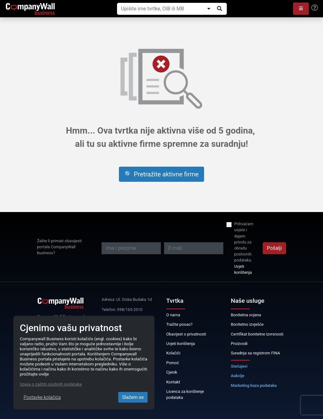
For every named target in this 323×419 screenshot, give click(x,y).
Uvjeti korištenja (243, 269)
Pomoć (172, 362)
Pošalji (274, 248)
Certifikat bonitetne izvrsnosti (257, 334)
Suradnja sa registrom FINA (255, 353)
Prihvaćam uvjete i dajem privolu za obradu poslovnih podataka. (243, 241)
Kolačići (173, 353)
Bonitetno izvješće (247, 324)
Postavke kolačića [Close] (42, 397)
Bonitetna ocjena (246, 315)
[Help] (314, 8)
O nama (173, 315)
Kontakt (173, 382)
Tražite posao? (179, 324)
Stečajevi (239, 366)
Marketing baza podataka (254, 385)
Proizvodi (239, 343)
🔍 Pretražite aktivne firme (161, 174)
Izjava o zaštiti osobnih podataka (51, 384)
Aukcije (237, 375)
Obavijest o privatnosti (186, 334)
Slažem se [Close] (133, 397)
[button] (301, 9)
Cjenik (171, 372)
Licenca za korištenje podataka (185, 394)
